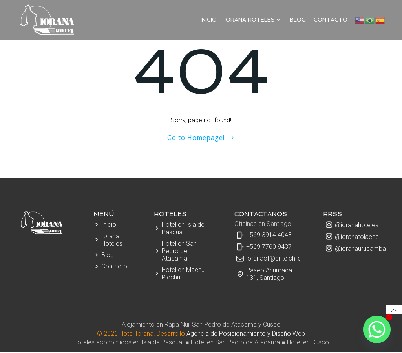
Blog (298, 19)
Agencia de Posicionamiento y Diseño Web (245, 334)
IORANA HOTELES (253, 19)
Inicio (209, 19)
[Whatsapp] (377, 329)
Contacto (331, 19)
